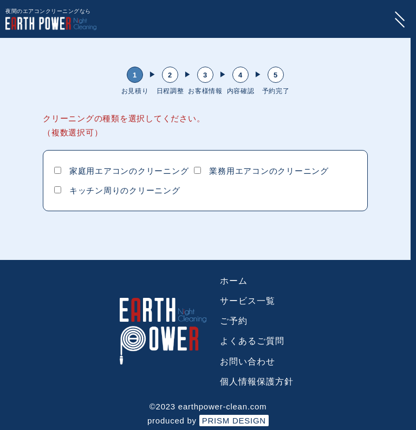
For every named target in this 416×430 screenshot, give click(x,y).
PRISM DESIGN (234, 420)
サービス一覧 (247, 300)
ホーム (234, 280)
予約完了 (276, 91)
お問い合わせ (247, 361)
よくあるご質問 (252, 341)
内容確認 (241, 91)
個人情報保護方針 (257, 381)
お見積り (135, 91)
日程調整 (170, 91)
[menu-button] (400, 19)
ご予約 (234, 320)
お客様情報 (205, 91)
